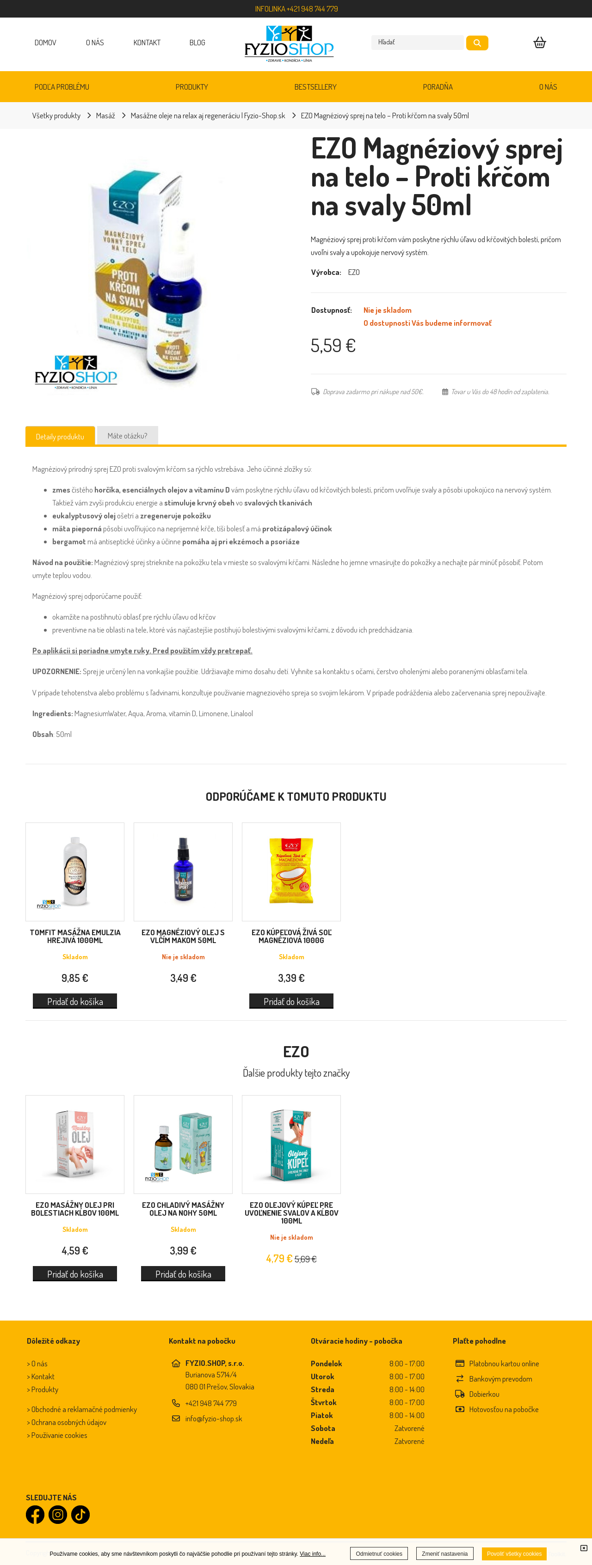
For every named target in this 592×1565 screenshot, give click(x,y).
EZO (183, 936)
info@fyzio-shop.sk (213, 1418)
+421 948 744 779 (211, 1403)
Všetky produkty (56, 115)
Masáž (105, 115)
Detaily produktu (60, 436)
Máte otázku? (128, 435)
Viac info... (313, 1554)
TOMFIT (75, 936)
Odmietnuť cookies (379, 1554)
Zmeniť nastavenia (445, 1554)
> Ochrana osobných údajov (66, 1422)
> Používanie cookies (57, 1435)
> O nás (37, 1363)
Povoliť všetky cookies (514, 1554)
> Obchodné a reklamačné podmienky (82, 1409)
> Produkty (42, 1389)
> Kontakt (41, 1376)
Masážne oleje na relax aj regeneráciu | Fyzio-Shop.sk (208, 115)
